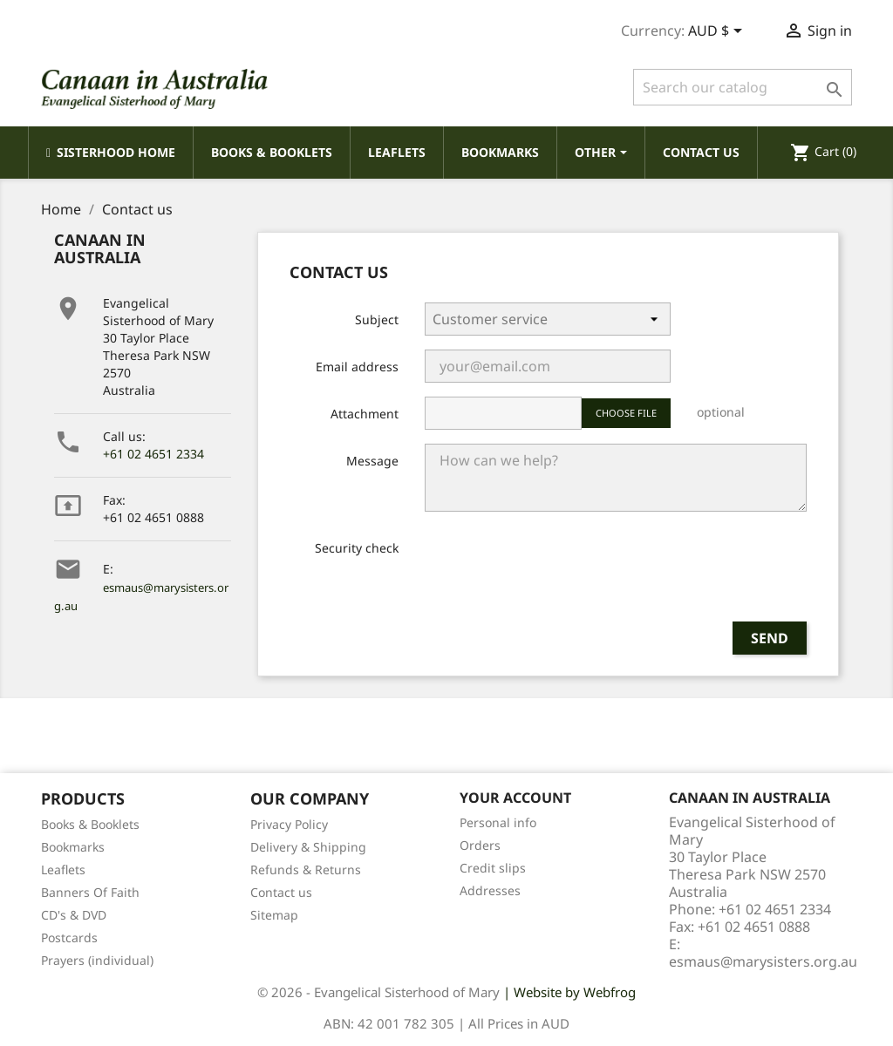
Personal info (498, 822)
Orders (480, 845)
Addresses (490, 890)
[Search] (742, 87)
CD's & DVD (73, 915)
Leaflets (63, 869)
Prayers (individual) (97, 960)
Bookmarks (73, 847)
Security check (357, 548)
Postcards (69, 937)
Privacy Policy (289, 824)
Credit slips (493, 867)
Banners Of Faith (90, 892)
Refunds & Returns (305, 869)
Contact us (281, 892)
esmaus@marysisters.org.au (763, 961)
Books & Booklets (90, 824)
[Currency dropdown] (718, 32)
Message (372, 460)
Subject (377, 319)
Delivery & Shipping (308, 847)
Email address (357, 366)
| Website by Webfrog (569, 992)
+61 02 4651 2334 (153, 453)
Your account (515, 797)
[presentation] (557, 574)
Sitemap (274, 915)
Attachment (365, 413)
